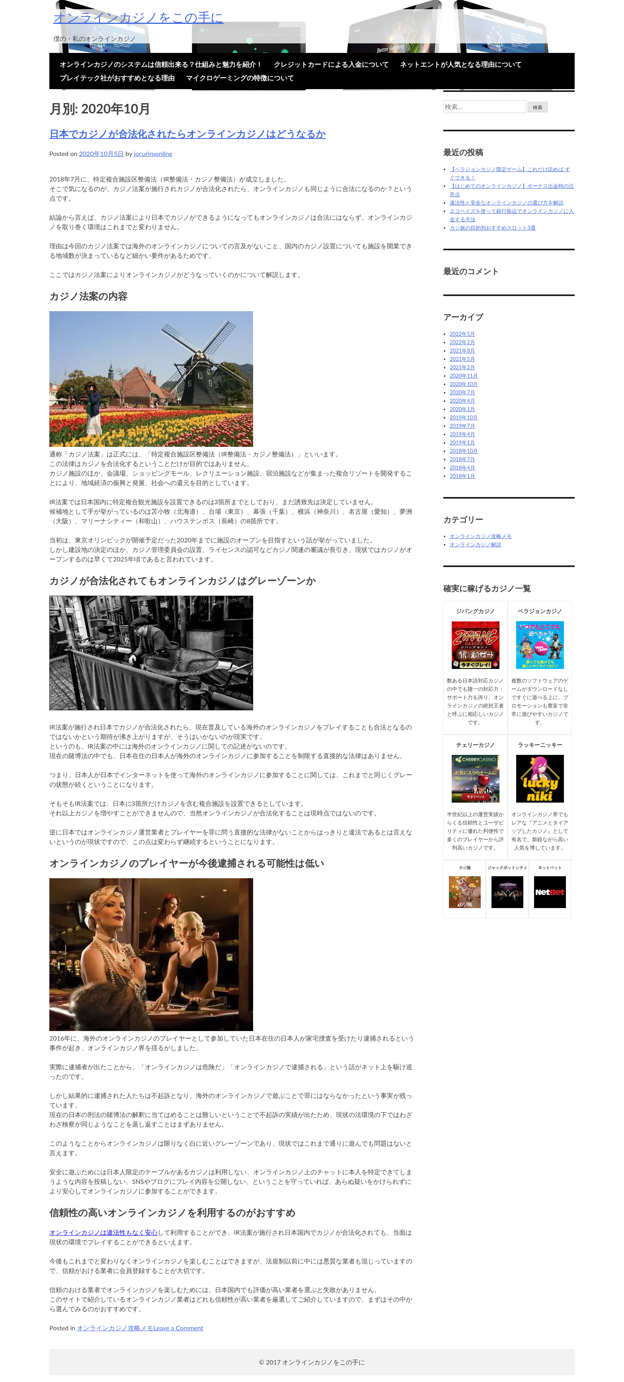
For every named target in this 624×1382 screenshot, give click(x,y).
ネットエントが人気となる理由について (461, 64)
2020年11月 (464, 375)
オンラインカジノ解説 (475, 544)
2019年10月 (464, 417)
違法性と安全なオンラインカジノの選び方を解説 (507, 202)
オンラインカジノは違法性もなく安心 (103, 1232)
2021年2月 (462, 367)
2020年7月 (462, 392)
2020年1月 (462, 409)
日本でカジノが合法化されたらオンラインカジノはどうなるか (187, 133)
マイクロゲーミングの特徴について (240, 78)
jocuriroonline (153, 153)
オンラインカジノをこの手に (138, 17)
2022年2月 (462, 342)
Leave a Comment (178, 1327)
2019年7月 (462, 426)
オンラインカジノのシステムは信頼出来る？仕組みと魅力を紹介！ (161, 64)
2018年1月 (462, 476)
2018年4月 (462, 467)
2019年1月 (462, 442)
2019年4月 (462, 434)
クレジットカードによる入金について (331, 64)
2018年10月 (464, 451)
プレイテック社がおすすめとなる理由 (117, 78)
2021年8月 (462, 350)
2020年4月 (462, 401)
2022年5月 (462, 334)
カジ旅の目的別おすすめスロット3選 (493, 227)
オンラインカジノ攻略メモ (115, 1327)
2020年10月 (464, 384)
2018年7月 (462, 459)
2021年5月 (462, 359)
